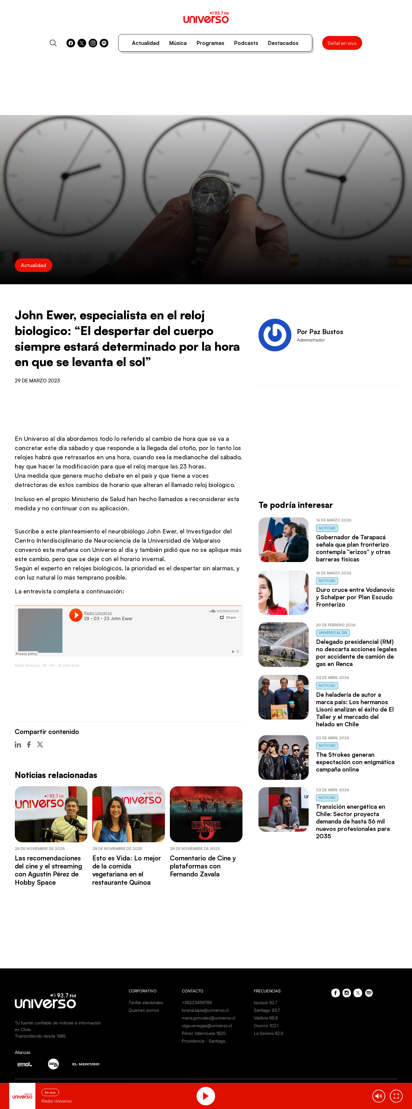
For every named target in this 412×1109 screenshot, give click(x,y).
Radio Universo (27, 665)
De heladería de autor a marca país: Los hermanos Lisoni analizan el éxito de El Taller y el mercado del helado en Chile (355, 709)
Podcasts (246, 43)
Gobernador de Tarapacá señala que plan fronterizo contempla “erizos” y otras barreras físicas (353, 548)
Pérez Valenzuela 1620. (204, 1033)
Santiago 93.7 (267, 1010)
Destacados (283, 43)
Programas (210, 43)
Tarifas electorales (146, 1002)
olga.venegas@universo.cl (207, 1025)
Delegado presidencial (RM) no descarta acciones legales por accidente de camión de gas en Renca (356, 653)
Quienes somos (144, 1010)
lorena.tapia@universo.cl (205, 1010)
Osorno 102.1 (266, 1025)
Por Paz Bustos (320, 332)
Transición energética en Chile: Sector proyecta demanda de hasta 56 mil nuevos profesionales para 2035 (353, 821)
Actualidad (145, 43)
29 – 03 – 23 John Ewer (61, 665)
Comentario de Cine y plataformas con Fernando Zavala (203, 866)
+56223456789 (197, 1002)
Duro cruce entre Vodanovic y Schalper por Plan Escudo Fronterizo (355, 597)
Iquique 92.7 (265, 1002)
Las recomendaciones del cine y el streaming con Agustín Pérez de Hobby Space (48, 870)
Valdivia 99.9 (266, 1017)
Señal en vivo (342, 43)
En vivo (50, 1092)
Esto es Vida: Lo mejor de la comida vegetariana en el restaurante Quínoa (126, 870)
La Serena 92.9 (268, 1033)
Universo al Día (333, 633)
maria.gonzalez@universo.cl (208, 1017)
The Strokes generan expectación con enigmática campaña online (355, 762)
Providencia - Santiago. (204, 1040)
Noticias (327, 528)
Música (178, 43)
